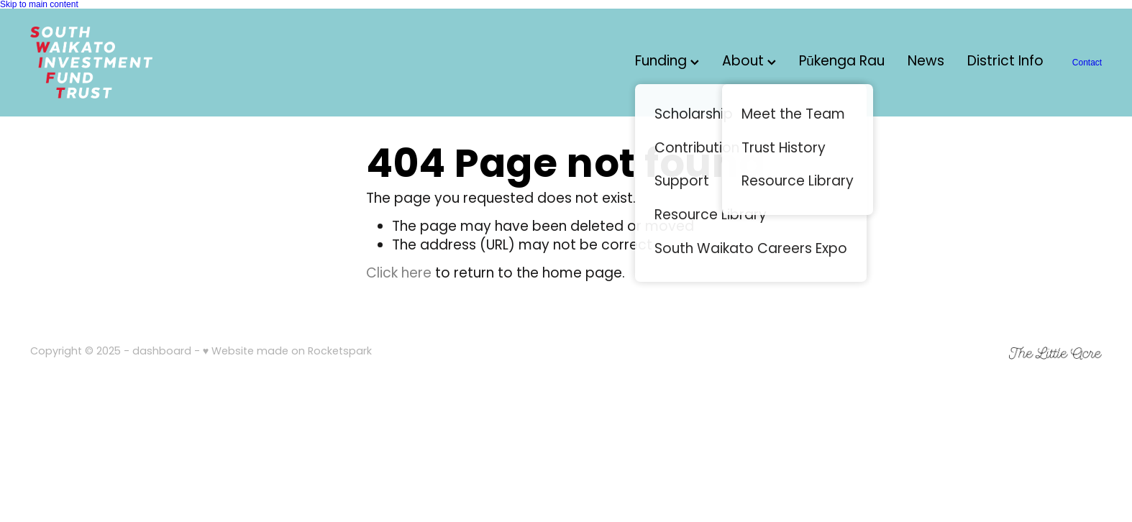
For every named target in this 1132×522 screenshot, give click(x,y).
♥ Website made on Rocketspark (287, 352)
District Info (1005, 62)
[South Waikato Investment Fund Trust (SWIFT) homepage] (137, 63)
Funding (667, 62)
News (926, 62)
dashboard (161, 352)
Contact (1087, 62)
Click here (399, 274)
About (749, 62)
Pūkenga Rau (842, 62)
